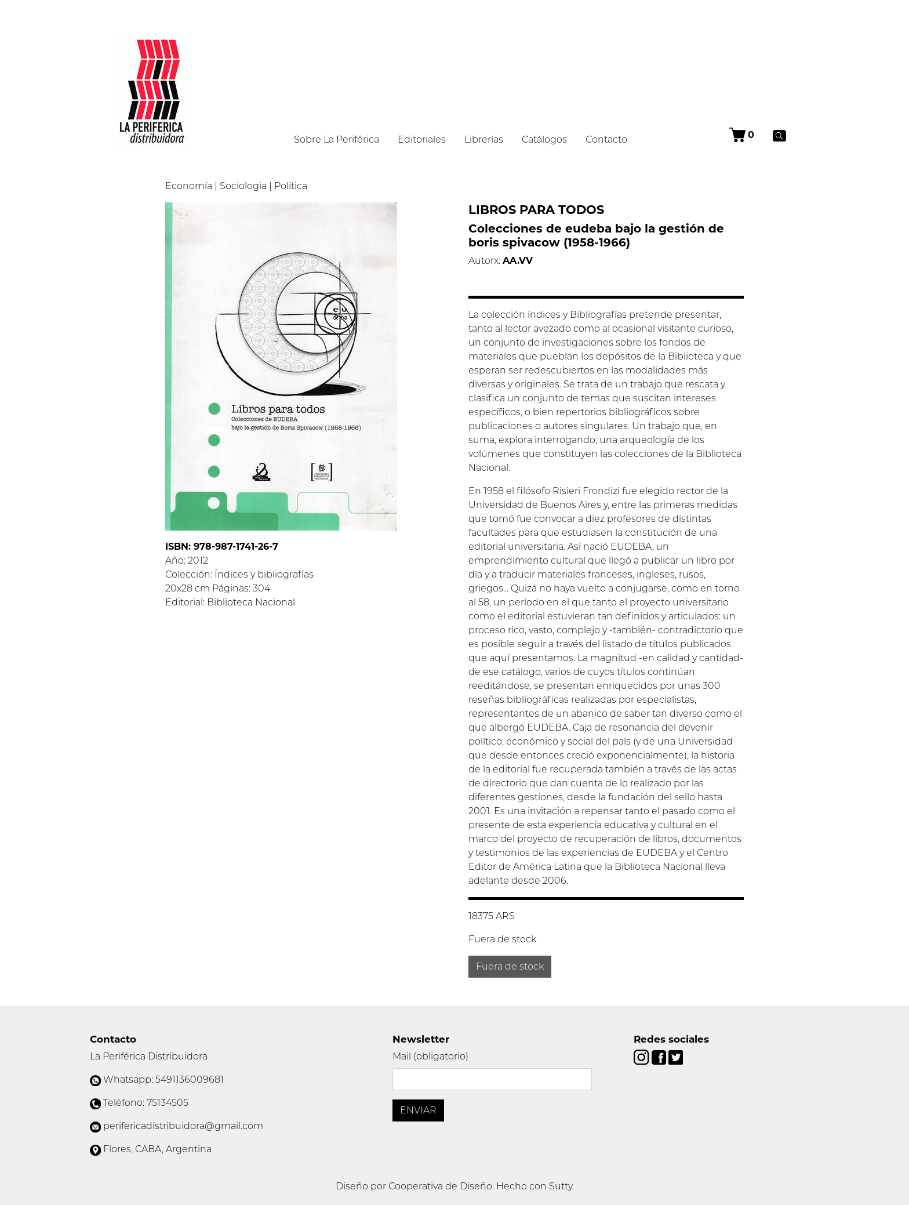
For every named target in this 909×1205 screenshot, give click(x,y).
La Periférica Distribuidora (149, 1056)
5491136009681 (189, 1079)
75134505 (167, 1102)
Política (290, 185)
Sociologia (243, 185)
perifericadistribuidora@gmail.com (183, 1125)
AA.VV (518, 260)
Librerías (483, 139)
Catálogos (544, 139)
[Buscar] (779, 135)
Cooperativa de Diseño (440, 1186)
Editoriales (422, 139)
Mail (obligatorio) (430, 1056)
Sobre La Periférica (336, 139)
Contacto (606, 139)
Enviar (418, 1110)
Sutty (560, 1186)
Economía (188, 185)
